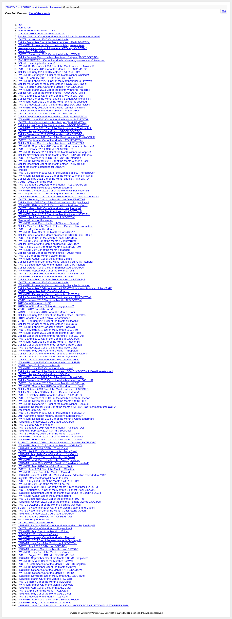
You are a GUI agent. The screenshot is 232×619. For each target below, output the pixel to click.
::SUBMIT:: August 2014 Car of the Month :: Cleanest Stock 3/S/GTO (58, 486)
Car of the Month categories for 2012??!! (41, 166)
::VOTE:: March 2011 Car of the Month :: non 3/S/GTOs (50, 86)
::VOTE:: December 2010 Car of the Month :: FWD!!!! (49, 54)
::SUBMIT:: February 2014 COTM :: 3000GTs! (44, 430)
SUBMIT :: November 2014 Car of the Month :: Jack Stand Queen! (56, 507)
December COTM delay (31, 51)
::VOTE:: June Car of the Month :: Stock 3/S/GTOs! (47, 237)
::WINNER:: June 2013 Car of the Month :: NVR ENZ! (49, 362)
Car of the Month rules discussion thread (41, 33)
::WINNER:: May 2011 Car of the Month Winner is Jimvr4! (51, 107)
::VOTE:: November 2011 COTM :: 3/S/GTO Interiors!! (49, 157)
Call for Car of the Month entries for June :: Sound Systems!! (53, 353)
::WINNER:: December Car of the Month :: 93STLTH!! (49, 294)
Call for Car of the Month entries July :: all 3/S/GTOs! (48, 359)
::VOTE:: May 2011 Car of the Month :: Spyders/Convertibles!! (54, 104)
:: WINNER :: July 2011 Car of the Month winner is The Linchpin (55, 128)
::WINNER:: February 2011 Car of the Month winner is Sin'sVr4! (55, 80)
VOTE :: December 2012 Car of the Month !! (43, 291)
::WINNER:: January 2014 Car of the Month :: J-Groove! (50, 436)
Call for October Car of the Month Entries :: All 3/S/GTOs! (51, 267)
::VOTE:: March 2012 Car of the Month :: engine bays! (49, 208)
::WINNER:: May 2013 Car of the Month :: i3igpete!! (48, 350)
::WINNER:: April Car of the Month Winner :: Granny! (48, 223)
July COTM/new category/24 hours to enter (43, 478)
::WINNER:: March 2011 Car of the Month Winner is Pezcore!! (54, 89)
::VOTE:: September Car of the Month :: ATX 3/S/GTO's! (50, 140)
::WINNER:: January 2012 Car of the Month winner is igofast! (53, 190)
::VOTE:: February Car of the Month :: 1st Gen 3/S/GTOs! (51, 199)
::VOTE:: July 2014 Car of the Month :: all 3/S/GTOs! (48, 481)
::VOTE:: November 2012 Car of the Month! (43, 282)
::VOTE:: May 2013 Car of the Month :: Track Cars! (47, 347)
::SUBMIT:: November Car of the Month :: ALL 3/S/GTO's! (51, 575)
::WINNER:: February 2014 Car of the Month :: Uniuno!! (50, 439)
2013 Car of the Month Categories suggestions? (46, 306)
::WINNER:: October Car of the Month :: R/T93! (45, 276)
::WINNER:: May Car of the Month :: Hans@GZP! (46, 232)
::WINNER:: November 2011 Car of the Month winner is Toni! (53, 160)
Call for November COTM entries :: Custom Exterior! (48, 392)
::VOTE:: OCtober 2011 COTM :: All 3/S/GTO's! (45, 149)
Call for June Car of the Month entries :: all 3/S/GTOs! (49, 110)
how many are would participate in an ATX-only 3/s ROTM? (52, 48)
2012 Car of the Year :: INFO (34, 303)
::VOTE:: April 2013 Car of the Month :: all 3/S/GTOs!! (49, 338)
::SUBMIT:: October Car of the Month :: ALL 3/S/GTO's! (50, 569)
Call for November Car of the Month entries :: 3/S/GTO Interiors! (55, 155)
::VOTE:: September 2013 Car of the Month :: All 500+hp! (51, 383)
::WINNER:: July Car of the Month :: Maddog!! (44, 249)
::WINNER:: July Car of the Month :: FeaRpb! (44, 483)
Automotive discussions (49, 7)
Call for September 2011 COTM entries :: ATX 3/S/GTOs (51, 134)
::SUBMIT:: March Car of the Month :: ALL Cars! (45, 578)
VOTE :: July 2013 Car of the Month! (39, 365)
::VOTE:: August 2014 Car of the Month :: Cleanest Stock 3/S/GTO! (57, 489)
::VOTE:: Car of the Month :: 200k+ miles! (42, 255)
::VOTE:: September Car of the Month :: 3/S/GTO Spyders (52, 563)
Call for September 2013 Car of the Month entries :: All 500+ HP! (55, 380)
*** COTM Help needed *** (33, 519)
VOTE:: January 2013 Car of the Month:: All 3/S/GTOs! (50, 300)
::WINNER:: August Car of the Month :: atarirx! (45, 495)
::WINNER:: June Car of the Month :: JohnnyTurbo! (47, 240)
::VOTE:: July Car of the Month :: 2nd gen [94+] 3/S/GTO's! (52, 122)
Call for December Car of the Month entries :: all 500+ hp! (51, 163)
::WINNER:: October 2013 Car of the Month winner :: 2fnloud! (53, 403)
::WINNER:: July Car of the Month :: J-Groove (44, 552)
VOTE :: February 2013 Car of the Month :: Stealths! (48, 320)
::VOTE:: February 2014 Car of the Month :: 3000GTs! (49, 433)
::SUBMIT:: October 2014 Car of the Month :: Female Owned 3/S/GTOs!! (60, 501)
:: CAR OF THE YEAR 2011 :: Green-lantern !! (45, 187)
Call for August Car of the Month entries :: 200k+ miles (49, 252)
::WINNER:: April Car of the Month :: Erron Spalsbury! (49, 460)
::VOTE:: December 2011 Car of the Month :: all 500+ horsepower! (56, 172)
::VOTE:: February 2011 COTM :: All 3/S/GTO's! (46, 77)
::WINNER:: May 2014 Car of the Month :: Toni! (45, 466)
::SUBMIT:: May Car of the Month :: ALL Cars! (44, 593)
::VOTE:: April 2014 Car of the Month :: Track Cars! (47, 451)
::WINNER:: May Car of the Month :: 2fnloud (43, 531)
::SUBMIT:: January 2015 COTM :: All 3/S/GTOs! (46, 513)
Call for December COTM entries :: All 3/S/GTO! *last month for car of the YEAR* (65, 288)
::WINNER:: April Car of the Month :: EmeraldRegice (48, 599)
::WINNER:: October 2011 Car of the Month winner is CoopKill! (54, 152)
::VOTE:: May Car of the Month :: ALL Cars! (43, 596)
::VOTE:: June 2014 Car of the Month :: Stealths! (46, 469)
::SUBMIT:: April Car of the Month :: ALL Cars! (44, 587)
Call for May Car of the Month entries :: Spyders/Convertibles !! (54, 98)
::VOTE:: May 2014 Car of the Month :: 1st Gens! (46, 457)
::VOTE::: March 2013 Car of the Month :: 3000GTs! (48, 329)
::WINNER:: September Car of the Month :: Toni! (46, 270)
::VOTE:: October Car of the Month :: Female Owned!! (49, 504)
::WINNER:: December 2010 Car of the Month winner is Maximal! (56, 66)
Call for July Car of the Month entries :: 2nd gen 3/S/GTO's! (52, 116)
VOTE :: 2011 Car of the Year (35, 181)
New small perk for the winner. (35, 220)
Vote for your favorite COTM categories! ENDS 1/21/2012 (51, 193)
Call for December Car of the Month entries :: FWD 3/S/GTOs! (54, 42)
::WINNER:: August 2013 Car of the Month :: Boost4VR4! (51, 377)
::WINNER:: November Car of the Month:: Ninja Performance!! (54, 285)
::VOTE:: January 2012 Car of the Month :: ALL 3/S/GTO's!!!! (53, 184)
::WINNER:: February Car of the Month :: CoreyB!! (47, 326)
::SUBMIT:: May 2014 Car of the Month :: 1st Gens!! (48, 454)
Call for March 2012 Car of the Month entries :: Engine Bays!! (53, 202)
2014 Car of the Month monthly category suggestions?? (50, 415)
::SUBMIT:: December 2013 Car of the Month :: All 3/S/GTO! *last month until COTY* (67, 406)
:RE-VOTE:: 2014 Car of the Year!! (38, 534)
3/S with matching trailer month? (36, 63)
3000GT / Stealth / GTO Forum (21, 7)
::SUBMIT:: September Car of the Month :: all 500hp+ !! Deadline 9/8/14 (59, 492)
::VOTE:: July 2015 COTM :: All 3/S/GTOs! (42, 546)
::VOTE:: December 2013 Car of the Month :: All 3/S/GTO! (51, 412)
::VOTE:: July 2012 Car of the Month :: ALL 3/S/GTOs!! (49, 246)
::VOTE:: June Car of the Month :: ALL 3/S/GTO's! (47, 113)
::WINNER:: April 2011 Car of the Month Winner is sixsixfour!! (53, 101)
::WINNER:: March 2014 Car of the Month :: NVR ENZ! (50, 445)
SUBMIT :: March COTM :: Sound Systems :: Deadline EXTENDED (57, 442)
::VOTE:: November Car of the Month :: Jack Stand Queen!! (52, 510)
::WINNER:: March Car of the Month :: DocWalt (45, 584)
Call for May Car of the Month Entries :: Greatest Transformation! (55, 226)
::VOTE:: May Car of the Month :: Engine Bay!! (45, 528)
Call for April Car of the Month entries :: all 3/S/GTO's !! (50, 211)
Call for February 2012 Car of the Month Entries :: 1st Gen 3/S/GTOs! (58, 196)
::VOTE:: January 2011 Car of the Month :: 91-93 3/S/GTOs (52, 69)
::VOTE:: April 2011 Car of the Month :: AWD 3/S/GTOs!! (50, 95)
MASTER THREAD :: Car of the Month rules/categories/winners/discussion (61, 60)
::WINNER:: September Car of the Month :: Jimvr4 (47, 566)
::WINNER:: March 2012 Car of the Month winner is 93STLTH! (54, 214)
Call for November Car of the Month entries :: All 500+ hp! (51, 279)
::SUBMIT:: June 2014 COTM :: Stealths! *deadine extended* (53, 463)
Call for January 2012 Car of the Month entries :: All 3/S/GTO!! (54, 178)
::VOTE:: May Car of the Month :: (37, 229)
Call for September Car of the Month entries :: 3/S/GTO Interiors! (55, 261)
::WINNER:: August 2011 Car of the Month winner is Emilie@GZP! (56, 137)
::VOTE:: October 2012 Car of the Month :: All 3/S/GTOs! (51, 273)
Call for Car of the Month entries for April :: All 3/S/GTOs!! (51, 335)
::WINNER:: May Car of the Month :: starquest (44, 602)
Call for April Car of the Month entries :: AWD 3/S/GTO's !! (51, 92)
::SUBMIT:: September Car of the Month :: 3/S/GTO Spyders (53, 558)
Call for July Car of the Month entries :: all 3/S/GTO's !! (49, 243)
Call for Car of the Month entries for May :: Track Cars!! (50, 344)
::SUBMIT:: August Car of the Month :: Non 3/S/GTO (48, 549)
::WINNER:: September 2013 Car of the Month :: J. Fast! (51, 386)
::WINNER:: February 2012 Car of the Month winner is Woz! (52, 205)
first (20, 24)
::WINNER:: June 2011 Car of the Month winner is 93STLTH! (53, 119)
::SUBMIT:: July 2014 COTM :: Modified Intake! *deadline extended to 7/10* (62, 475)
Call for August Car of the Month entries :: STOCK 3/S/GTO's (53, 125)
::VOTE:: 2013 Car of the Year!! (36, 424)
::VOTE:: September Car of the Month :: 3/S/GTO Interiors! (52, 264)
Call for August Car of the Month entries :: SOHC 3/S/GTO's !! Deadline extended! (65, 371)
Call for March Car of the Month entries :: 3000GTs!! (48, 323)
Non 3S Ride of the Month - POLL (37, 30)
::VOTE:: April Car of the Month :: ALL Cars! (43, 590)
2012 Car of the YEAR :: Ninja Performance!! (44, 318)
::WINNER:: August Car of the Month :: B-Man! (45, 258)
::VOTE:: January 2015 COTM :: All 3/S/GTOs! (45, 516)
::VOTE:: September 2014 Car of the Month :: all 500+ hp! (51, 498)
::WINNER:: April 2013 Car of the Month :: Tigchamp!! (49, 341)
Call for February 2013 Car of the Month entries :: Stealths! (52, 315)
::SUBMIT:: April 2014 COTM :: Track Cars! (43, 448)
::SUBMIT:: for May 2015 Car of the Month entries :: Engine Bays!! (56, 525)
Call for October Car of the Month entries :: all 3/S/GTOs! (51, 143)
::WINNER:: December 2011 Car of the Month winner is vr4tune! (55, 175)
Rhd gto (22, 169)
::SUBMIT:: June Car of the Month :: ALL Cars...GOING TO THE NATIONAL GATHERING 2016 (73, 605)
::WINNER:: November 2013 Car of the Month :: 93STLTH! (52, 400)
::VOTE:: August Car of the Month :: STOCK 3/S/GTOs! (50, 131)
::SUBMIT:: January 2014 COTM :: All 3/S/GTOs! (46, 421)
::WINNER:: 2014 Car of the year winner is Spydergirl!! (49, 540)
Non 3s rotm (25, 27)
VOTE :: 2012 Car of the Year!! (36, 309)
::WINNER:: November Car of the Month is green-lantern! (51, 45)
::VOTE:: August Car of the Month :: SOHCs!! (44, 374)
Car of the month (39, 13)
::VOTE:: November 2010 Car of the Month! (43, 39)
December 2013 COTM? (32, 409)
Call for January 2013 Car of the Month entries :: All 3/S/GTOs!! (54, 297)
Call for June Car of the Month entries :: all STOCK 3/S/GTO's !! (55, 235)
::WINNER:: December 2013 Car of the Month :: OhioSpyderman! (56, 418)
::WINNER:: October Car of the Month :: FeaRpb (46, 572)
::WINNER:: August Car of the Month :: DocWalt (45, 561)
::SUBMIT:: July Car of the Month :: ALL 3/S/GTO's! (47, 543)
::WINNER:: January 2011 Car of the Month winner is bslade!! (54, 74)
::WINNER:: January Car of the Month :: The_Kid (46, 537)
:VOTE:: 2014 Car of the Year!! (36, 522)
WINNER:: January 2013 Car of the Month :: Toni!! (47, 312)
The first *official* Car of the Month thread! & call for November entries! (59, 36)
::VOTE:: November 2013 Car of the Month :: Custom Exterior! (54, 398)
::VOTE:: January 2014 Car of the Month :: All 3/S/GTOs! (51, 427)
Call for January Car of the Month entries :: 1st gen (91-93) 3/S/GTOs (58, 57)
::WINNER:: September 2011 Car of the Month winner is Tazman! (56, 146)
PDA (224, 11)
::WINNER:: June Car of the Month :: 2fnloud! (44, 472)
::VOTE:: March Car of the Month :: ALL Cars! (44, 581)
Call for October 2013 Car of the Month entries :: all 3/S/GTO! (53, 389)
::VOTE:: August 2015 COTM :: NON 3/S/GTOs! (46, 555)
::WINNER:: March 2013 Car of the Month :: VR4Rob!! (49, 332)
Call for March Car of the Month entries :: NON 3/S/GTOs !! (52, 83)
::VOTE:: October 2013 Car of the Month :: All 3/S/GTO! (50, 395)
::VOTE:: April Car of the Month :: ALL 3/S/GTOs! (46, 217)
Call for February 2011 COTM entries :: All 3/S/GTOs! (49, 72)
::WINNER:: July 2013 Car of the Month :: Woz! (45, 368)
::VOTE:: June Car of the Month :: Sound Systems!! (48, 356)
